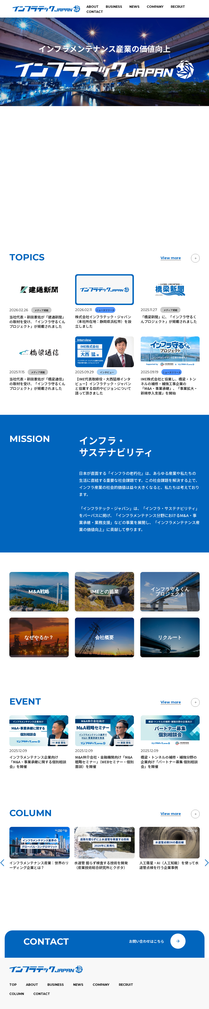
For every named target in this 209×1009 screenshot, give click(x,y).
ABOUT (32, 998)
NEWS (78, 998)
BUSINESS (55, 998)
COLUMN (16, 1007)
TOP (13, 998)
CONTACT (41, 1007)
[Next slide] (207, 850)
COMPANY (101, 998)
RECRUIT (126, 998)
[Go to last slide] (2, 850)
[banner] (46, 9)
